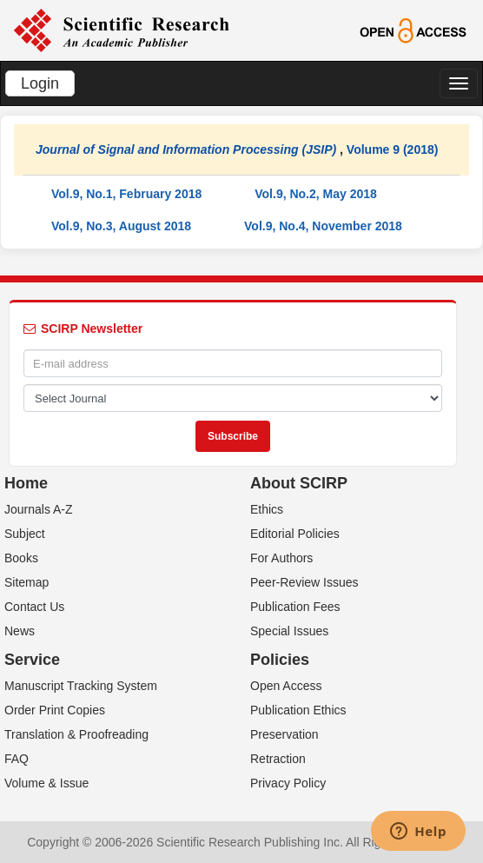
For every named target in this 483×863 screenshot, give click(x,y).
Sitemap (26, 582)
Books (21, 558)
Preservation (284, 734)
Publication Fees (295, 607)
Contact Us (34, 607)
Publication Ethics (298, 710)
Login (40, 83)
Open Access (286, 686)
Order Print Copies (54, 710)
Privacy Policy (288, 783)
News (19, 631)
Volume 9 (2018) (393, 149)
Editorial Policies (295, 534)
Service (32, 659)
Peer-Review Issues (304, 582)
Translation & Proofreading (76, 734)
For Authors (281, 558)
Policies (279, 659)
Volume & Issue (46, 783)
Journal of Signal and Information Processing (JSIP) (186, 149)
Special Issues (289, 631)
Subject (24, 534)
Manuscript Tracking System (80, 686)
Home (26, 483)
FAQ (16, 759)
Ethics (266, 509)
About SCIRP (298, 483)
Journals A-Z (38, 509)
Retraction (278, 759)
